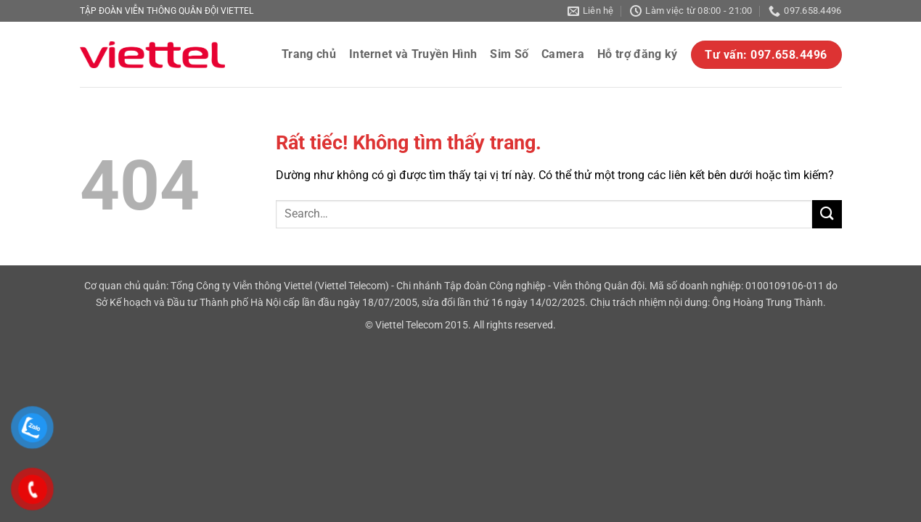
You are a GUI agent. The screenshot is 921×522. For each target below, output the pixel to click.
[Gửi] (826, 214)
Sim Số (509, 54)
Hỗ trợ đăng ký (637, 54)
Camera (562, 54)
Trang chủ (309, 54)
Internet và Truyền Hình (413, 54)
